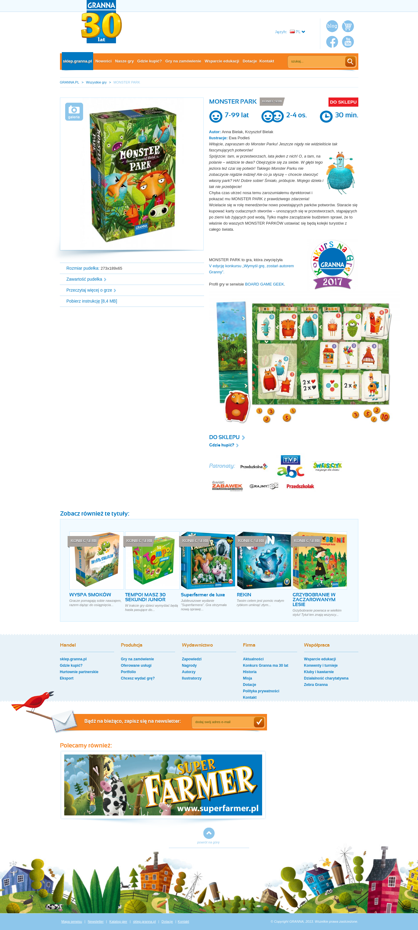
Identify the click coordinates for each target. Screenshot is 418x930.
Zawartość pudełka (84, 279)
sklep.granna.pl (77, 61)
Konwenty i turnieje (321, 665)
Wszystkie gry (96, 82)
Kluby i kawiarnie (319, 672)
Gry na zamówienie (183, 61)
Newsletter (96, 921)
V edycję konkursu (225, 266)
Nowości (103, 61)
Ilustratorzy (192, 678)
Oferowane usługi (136, 665)
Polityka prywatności (261, 691)
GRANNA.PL (69, 82)
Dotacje (250, 61)
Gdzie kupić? (149, 61)
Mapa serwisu (71, 921)
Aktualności (253, 659)
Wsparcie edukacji (222, 61)
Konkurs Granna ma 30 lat (265, 665)
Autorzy (189, 672)
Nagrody (189, 665)
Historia (250, 672)
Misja (247, 678)
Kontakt (266, 61)
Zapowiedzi (192, 659)
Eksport (67, 678)
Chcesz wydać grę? (138, 678)
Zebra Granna (316, 685)
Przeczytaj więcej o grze (89, 290)
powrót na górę (208, 842)
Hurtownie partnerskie (79, 672)
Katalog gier (118, 921)
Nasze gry (124, 61)
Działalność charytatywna (326, 678)
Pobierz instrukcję (83, 301)
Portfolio (128, 672)
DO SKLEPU (343, 102)
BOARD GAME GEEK (264, 284)
